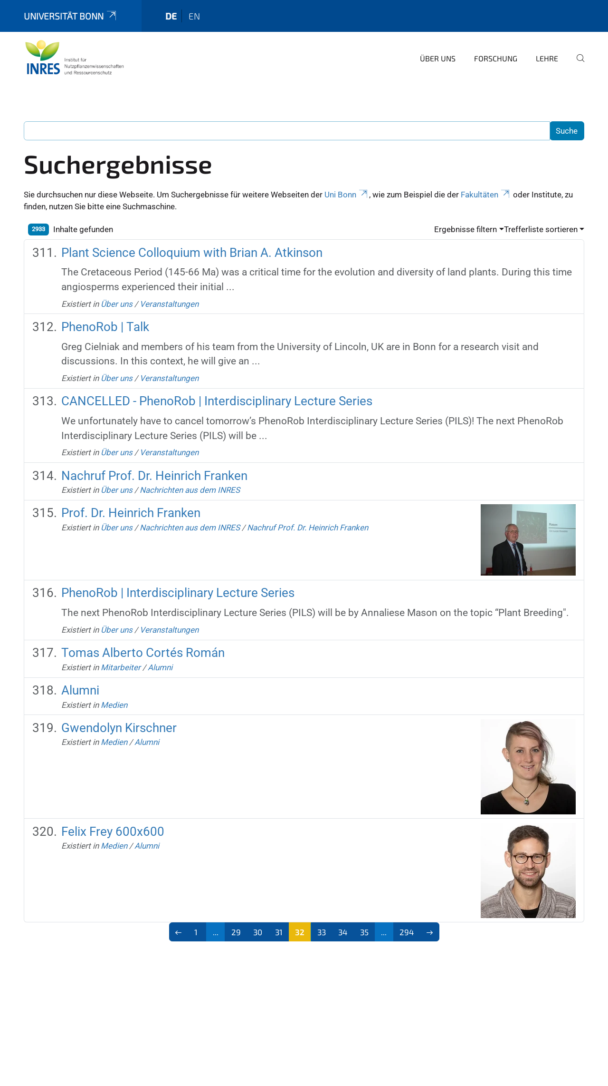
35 (364, 932)
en (194, 15)
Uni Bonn (346, 194)
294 (406, 932)
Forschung (495, 58)
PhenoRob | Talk (105, 327)
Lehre (547, 58)
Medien (114, 705)
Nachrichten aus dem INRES (190, 490)
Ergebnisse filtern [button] (465, 229)
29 (236, 932)
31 (279, 932)
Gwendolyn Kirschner (119, 728)
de (171, 15)
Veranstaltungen (169, 304)
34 (342, 932)
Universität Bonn (71, 15)
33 (321, 932)
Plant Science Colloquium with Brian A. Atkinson (192, 252)
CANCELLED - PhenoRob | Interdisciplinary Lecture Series (216, 401)
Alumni (160, 667)
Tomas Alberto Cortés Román (143, 653)
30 (257, 932)
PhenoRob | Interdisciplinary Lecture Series (177, 593)
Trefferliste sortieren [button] (541, 229)
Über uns (438, 58)
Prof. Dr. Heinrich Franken (130, 513)
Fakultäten (486, 194)
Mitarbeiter (121, 667)
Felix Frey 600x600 (112, 831)
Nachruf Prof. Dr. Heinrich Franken (154, 476)
